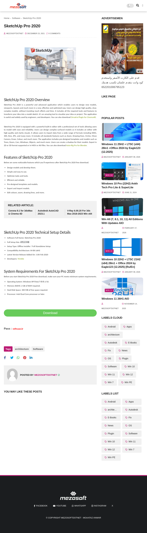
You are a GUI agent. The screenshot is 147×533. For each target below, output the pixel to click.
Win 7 (108, 211)
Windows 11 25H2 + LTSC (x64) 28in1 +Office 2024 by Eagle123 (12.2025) (121, 148)
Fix (109, 350)
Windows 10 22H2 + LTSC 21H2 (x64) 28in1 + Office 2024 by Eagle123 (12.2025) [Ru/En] (121, 263)
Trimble (21, 259)
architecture (22, 349)
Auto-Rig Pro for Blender (76, 145)
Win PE (128, 382)
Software (16, 18)
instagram (100, 506)
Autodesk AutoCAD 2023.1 (48, 212)
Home (6, 18)
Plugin (124, 358)
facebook (42, 506)
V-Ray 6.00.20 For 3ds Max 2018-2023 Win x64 (79, 212)
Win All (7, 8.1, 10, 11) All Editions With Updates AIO (122, 221)
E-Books (132, 342)
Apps (129, 326)
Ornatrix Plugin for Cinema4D (83, 117)
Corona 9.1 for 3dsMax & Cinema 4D (20, 212)
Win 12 (129, 374)
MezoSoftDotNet (71, 518)
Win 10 (109, 175)
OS (109, 358)
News (124, 350)
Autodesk (112, 342)
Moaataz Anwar (92, 518)
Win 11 (109, 136)
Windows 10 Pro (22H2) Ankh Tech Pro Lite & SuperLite (120, 185)
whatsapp (80, 506)
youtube (61, 506)
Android (111, 326)
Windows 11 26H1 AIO (115, 298)
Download (50, 313)
